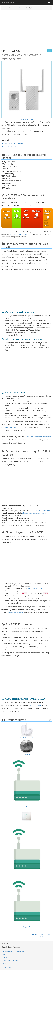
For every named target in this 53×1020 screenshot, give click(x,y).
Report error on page (42, 935)
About (4, 954)
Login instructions (9, 146)
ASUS (20, 8)
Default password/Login (12, 143)
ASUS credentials (16, 613)
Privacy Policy (7, 967)
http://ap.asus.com (35, 588)
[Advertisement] (19, 30)
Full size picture (26, 119)
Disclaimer (6, 964)
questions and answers (10, 428)
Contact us (6, 957)
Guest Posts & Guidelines (10, 960)
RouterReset (8, 2)
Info (12, 8)
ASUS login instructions (41, 511)
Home (5, 8)
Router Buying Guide (18, 234)
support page (35, 705)
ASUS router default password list (34, 513)
